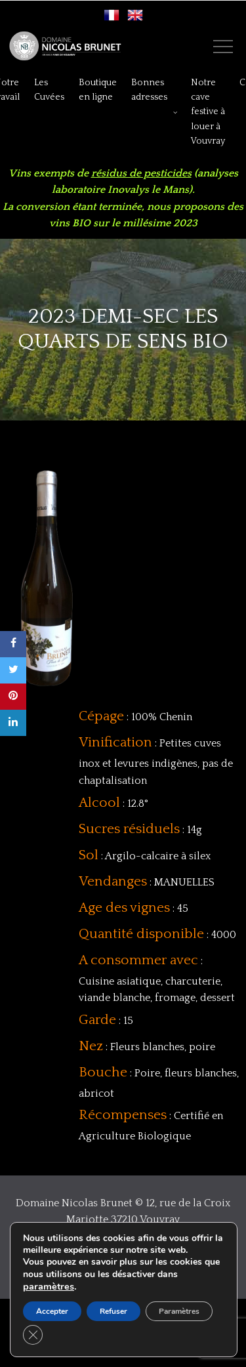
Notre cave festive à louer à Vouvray (208, 112)
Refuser (113, 1311)
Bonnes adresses (149, 89)
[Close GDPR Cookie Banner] (33, 1335)
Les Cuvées (49, 89)
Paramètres (179, 1311)
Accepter (52, 1311)
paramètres (48, 1286)
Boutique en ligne (98, 89)
